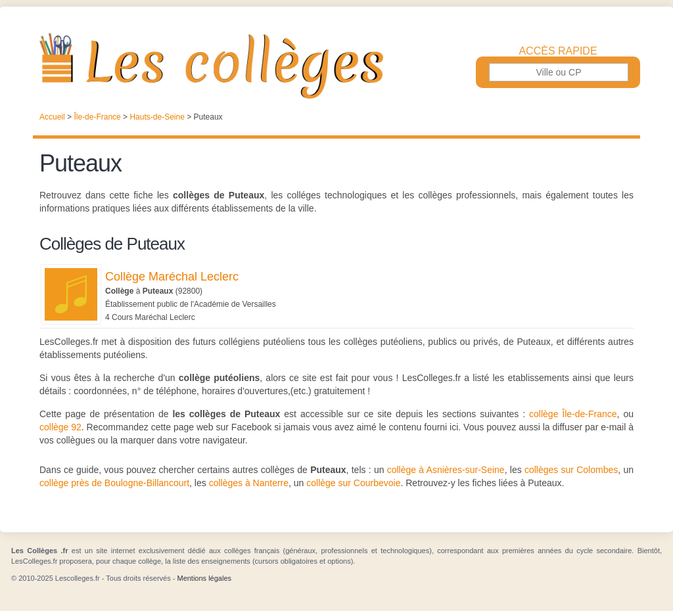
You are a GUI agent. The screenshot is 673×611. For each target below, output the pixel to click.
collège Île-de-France (573, 414)
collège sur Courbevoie (353, 483)
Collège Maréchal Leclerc (172, 276)
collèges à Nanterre (249, 483)
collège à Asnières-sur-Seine (446, 469)
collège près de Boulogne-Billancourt (114, 483)
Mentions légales (204, 578)
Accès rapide (558, 51)
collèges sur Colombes (571, 469)
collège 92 (60, 427)
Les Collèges (336, 66)
